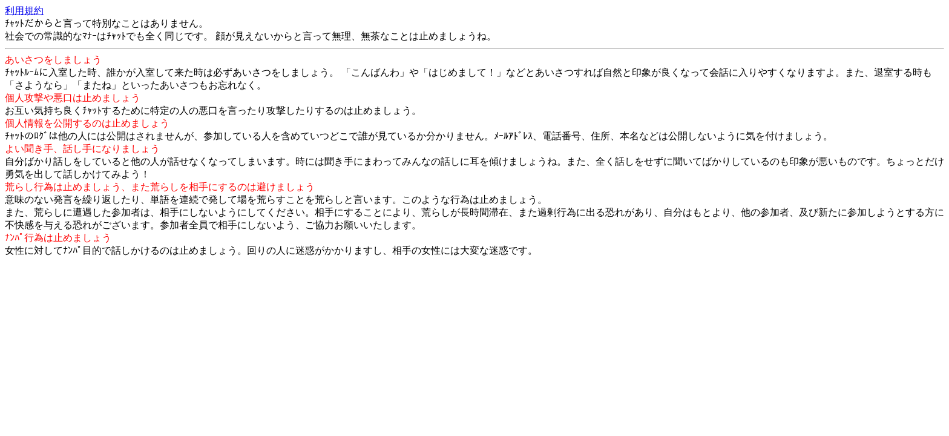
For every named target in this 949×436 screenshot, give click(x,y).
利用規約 (24, 10)
